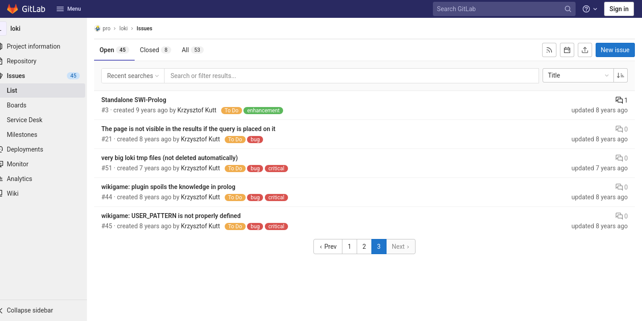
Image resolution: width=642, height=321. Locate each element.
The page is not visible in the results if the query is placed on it (199, 128)
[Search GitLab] (505, 9)
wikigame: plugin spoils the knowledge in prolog (179, 186)
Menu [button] (69, 8)
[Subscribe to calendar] (567, 50)
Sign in (619, 8)
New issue (615, 50)
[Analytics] (49, 179)
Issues (155, 28)
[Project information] (49, 46)
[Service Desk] (49, 120)
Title (579, 75)
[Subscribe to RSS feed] (549, 50)
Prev (333, 246)
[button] (49, 310)
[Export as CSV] (585, 50)
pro (113, 28)
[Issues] (49, 76)
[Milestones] (49, 135)
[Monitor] (49, 164)
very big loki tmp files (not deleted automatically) (180, 157)
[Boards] (49, 105)
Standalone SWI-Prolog (144, 99)
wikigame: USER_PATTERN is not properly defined (182, 215)
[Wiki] (49, 193)
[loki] (49, 28)
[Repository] (49, 61)
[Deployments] (49, 149)
